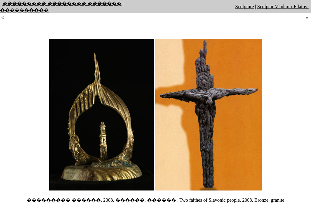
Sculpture (244, 6)
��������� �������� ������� (61, 3)
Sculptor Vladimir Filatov (283, 6)
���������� (24, 10)
